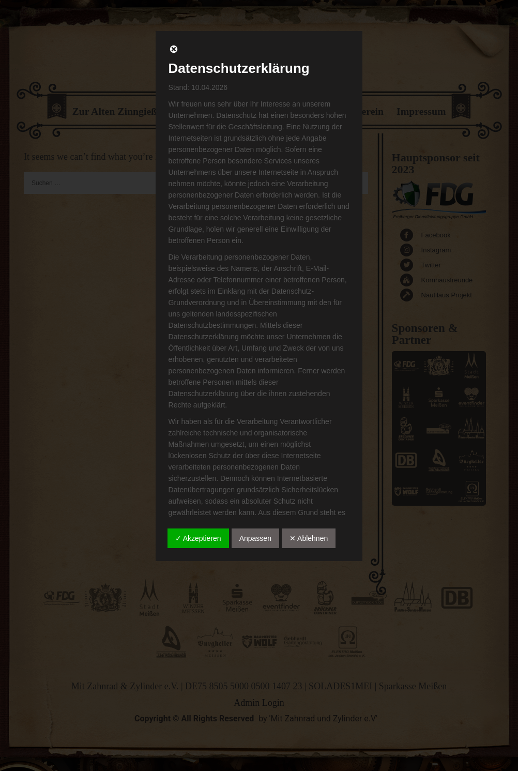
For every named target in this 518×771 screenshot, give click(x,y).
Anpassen (255, 538)
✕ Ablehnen (309, 538)
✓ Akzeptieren (198, 538)
